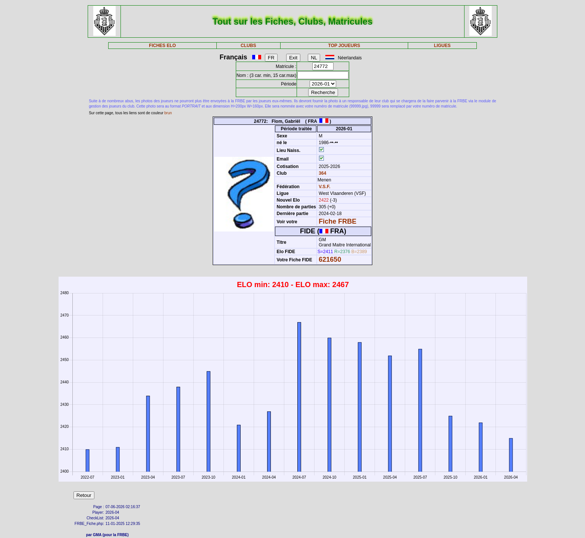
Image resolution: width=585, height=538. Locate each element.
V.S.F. (324, 186)
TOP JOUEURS (344, 45)
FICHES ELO (162, 45)
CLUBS (248, 45)
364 (321, 173)
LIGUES (442, 45)
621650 (330, 259)
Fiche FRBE (337, 221)
